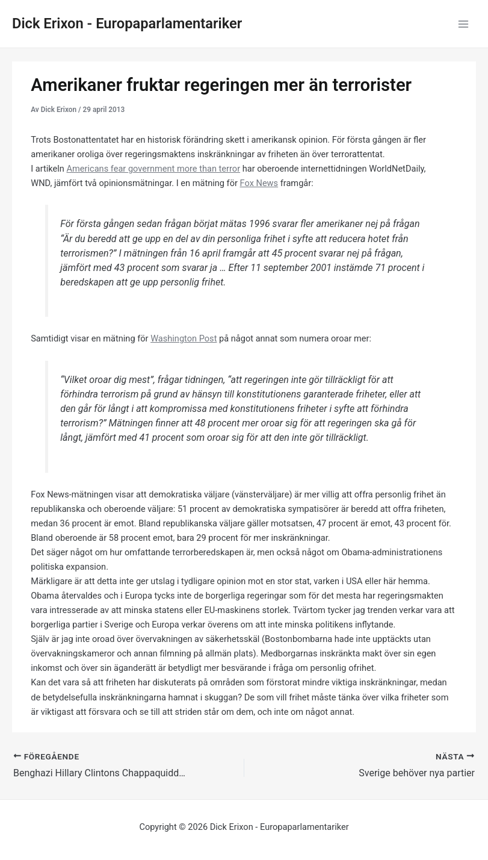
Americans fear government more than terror (154, 168)
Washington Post (183, 338)
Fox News (259, 183)
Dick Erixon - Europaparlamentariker (127, 23)
